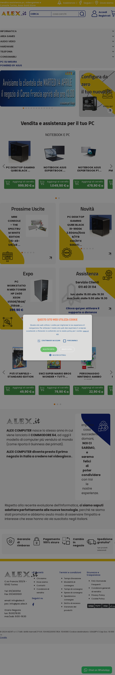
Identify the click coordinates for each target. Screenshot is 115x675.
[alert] (57, 337)
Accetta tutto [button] (48, 349)
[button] (57, 337)
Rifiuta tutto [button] (67, 349)
